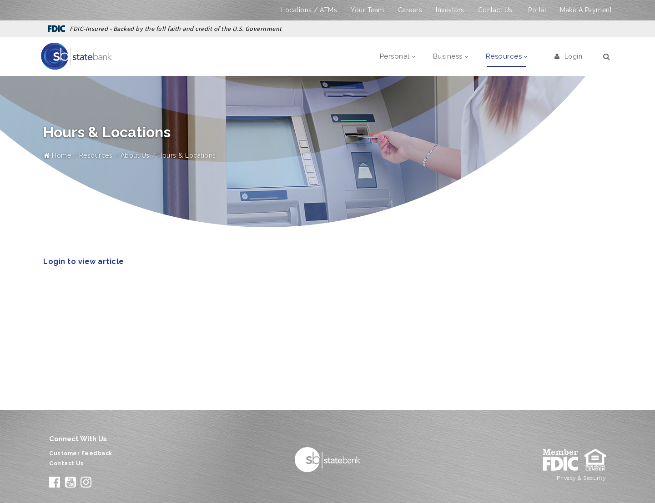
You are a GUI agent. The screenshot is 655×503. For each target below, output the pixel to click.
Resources (96, 155)
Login (568, 56)
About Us (135, 155)
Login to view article (83, 261)
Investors (450, 10)
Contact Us (495, 10)
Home (57, 155)
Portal (537, 10)
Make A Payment (586, 10)
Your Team (367, 10)
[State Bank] (76, 56)
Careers (410, 10)
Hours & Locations (186, 155)
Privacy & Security (581, 478)
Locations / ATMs (309, 10)
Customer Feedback (80, 453)
